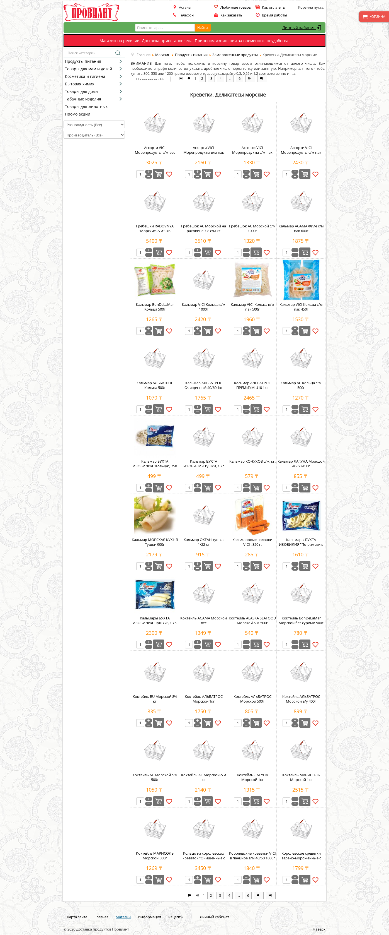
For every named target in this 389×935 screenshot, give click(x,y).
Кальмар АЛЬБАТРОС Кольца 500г (155, 385)
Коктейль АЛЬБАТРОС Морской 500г (252, 699)
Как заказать (231, 15)
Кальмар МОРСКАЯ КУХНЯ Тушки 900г (155, 542)
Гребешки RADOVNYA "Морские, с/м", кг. (155, 228)
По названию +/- (150, 79)
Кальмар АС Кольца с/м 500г (301, 385)
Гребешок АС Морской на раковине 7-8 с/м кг (203, 228)
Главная (101, 916)
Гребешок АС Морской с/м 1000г (252, 228)
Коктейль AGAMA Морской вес (203, 620)
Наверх (319, 929)
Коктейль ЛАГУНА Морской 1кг (252, 777)
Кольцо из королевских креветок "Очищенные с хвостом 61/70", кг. (204, 858)
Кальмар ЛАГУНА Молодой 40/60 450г (301, 463)
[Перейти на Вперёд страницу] (250, 78)
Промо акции (77, 114)
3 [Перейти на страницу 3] (211, 78)
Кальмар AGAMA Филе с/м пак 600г (301, 228)
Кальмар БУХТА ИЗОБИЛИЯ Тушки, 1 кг (203, 463)
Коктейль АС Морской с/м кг (203, 777)
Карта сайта (77, 916)
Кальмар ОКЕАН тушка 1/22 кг (203, 542)
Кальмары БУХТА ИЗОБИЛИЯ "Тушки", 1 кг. (155, 620)
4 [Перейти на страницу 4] (221, 78)
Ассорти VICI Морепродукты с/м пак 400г (252, 152)
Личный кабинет (302, 28)
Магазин (123, 916)
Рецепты (175, 916)
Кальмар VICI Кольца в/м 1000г (203, 307)
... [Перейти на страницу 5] (230, 78)
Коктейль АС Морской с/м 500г (155, 777)
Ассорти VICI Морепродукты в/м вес (155, 150)
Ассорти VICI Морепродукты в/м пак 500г (203, 152)
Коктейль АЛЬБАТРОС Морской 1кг (204, 699)
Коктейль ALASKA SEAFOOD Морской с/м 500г (252, 620)
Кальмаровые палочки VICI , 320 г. (252, 542)
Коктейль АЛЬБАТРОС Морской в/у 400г (301, 699)
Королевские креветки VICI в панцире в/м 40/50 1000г (252, 856)
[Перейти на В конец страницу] (262, 78)
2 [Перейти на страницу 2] (202, 78)
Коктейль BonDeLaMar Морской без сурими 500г (301, 620)
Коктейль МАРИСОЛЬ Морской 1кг (301, 777)
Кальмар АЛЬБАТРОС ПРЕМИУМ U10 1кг (252, 385)
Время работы (274, 15)
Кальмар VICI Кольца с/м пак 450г (301, 307)
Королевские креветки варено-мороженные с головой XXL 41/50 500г (301, 858)
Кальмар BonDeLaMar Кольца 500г (155, 307)
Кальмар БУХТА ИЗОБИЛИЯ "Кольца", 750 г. (155, 466)
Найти (202, 27)
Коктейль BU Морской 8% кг (155, 699)
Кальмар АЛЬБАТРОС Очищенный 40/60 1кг (203, 385)
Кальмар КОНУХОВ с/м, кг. (252, 461)
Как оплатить (273, 7)
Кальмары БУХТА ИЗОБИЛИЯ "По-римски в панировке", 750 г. (301, 544)
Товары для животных (86, 106)
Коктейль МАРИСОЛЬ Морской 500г (155, 856)
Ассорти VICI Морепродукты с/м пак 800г (301, 152)
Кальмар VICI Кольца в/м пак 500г (252, 307)
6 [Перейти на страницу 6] (239, 78)
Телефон (186, 15)
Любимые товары (236, 7)
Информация (149, 916)
